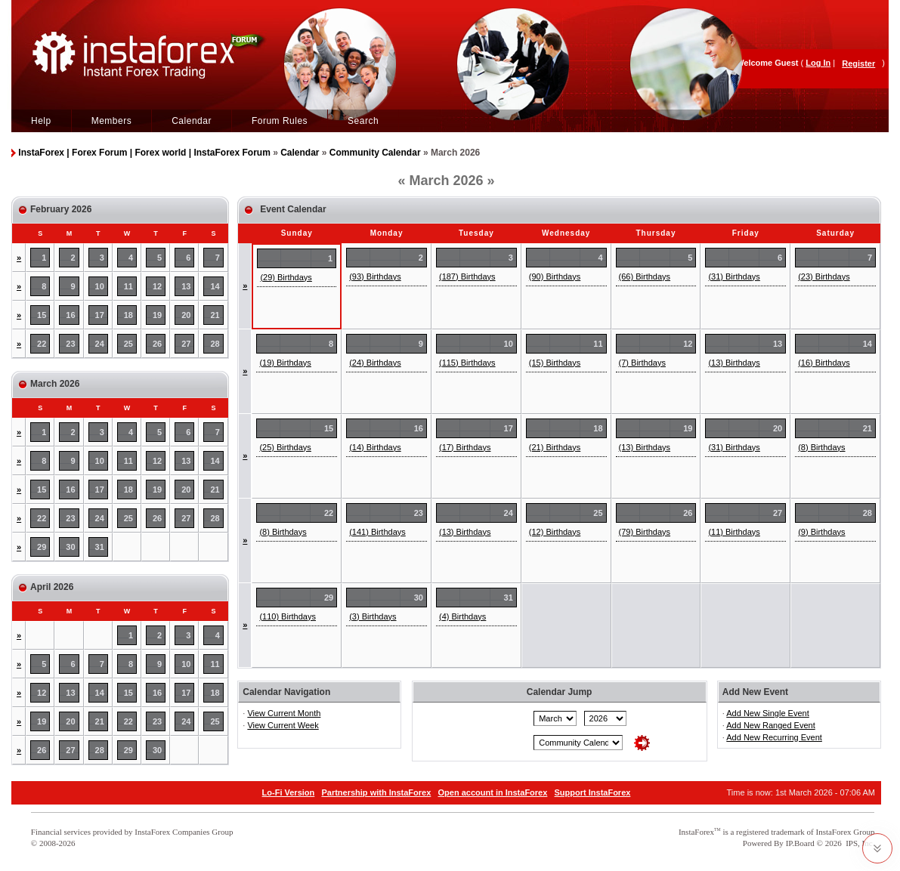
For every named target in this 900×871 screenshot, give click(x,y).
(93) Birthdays (375, 276)
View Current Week (282, 725)
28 (215, 343)
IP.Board (800, 843)
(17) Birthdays (464, 447)
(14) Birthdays (375, 447)
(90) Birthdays (554, 276)
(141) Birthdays (377, 531)
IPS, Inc (859, 843)
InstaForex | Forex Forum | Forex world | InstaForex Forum (144, 152)
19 (157, 315)
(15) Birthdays (554, 362)
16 (70, 315)
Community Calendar (375, 152)
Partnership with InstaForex (376, 792)
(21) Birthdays (554, 447)
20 (185, 315)
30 (70, 546)
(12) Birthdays (554, 531)
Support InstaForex (593, 792)
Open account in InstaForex (493, 792)
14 (215, 286)
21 (215, 315)
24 (99, 343)
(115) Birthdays (467, 362)
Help (41, 121)
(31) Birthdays (733, 276)
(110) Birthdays (287, 616)
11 (128, 286)
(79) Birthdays (644, 531)
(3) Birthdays (372, 616)
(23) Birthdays (823, 276)
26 (157, 343)
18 (128, 315)
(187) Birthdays (467, 276)
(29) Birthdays (285, 277)
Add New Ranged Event (770, 725)
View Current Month (283, 713)
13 (185, 286)
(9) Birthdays (821, 531)
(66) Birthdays (644, 276)
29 (41, 546)
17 (99, 315)
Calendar (192, 121)
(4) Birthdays (462, 616)
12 (157, 286)
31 (99, 546)
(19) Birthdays (285, 362)
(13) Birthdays (733, 362)
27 (185, 343)
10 (99, 286)
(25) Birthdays (285, 447)
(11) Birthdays (733, 531)
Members (111, 121)
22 (41, 343)
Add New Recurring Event (774, 737)
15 (41, 315)
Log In (818, 62)
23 (70, 343)
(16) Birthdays (823, 362)
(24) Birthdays (375, 362)
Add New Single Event (767, 713)
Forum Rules (280, 121)
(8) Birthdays (821, 447)
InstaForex (696, 831)
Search (363, 121)
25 (128, 343)
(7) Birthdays (642, 362)
